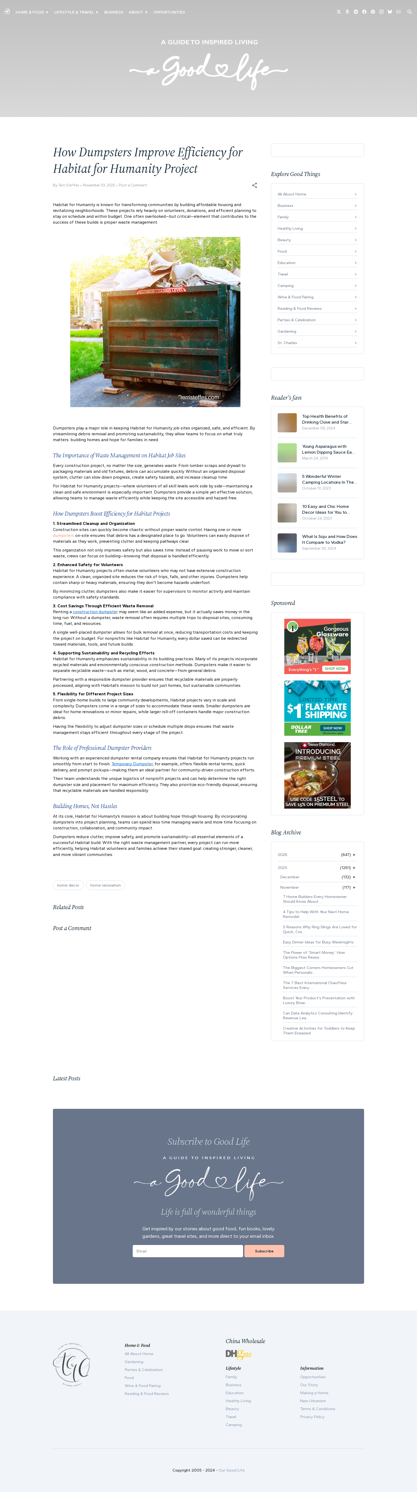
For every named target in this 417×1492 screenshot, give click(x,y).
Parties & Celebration (297, 319)
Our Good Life (232, 1470)
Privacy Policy (312, 1416)
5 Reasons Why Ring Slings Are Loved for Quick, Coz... (320, 929)
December (289, 877)
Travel (283, 274)
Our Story (309, 1384)
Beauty (284, 239)
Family (283, 217)
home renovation (105, 885)
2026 (282, 854)
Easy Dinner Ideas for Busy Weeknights (318, 942)
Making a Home (314, 1392)
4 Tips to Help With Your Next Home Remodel (316, 914)
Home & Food (30, 12)
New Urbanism (313, 1400)
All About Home (292, 194)
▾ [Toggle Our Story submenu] (146, 12)
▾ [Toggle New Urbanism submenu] (97, 12)
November (289, 887)
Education (286, 262)
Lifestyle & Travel (74, 12)
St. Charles (287, 342)
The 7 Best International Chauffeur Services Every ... (315, 985)
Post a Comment (133, 185)
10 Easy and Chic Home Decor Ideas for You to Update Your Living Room (327, 509)
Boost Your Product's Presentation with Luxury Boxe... (319, 1000)
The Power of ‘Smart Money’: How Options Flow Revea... (314, 955)
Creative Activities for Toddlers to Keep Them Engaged (319, 1030)
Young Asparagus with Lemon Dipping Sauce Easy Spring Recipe (329, 449)
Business (113, 12)
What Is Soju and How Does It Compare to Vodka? (329, 539)
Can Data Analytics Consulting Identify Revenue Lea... (318, 1015)
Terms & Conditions (317, 1408)
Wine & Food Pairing (296, 297)
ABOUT (136, 12)
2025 (282, 867)
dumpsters (63, 535)
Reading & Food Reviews (300, 308)
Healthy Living (290, 228)
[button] (254, 185)
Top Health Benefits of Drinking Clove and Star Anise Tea (325, 419)
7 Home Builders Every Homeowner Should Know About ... (315, 899)
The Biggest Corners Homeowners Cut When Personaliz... (318, 970)
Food (282, 251)
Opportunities (169, 12)
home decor (68, 885)
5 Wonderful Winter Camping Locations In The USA (328, 479)
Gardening (287, 331)
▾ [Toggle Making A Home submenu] (47, 12)
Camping (286, 285)
